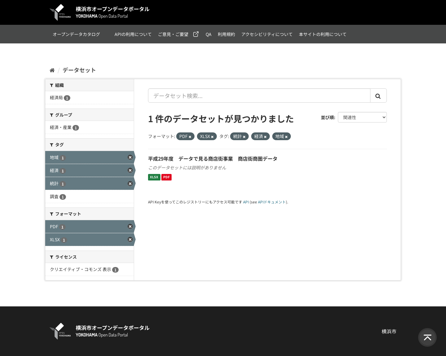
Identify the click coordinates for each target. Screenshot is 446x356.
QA (209, 34)
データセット (79, 70)
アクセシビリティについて (267, 34)
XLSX (154, 177)
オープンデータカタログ (76, 34)
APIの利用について (133, 34)
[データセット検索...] (259, 95)
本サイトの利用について (323, 34)
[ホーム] (52, 70)
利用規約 (226, 34)
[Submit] (378, 95)
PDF (166, 177)
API (246, 201)
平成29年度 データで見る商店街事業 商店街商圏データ (213, 158)
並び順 (327, 117)
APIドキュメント (272, 201)
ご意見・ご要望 (173, 34)
